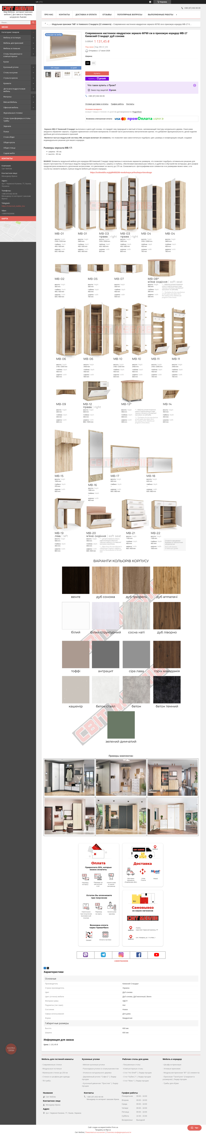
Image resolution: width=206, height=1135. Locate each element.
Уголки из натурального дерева (97, 1072)
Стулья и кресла (10, 78)
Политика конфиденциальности (119, 1132)
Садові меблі (9, 153)
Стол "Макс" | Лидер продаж (136, 1080)
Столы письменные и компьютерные (12, 55)
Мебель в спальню (11, 48)
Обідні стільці (9, 148)
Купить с (97, 78)
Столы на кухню (10, 72)
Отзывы (107, 14)
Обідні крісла (9, 142)
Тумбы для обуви (171, 1083)
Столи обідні (8, 137)
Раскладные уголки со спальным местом (101, 1068)
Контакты (64, 14)
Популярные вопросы (129, 14)
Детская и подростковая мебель (14, 89)
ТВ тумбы (47, 1080)
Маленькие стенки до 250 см (55, 1072)
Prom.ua (115, 1127)
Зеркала (7, 126)
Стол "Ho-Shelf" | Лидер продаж (137, 1072)
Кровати (7, 83)
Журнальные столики (12, 113)
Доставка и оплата (86, 14)
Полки (6, 131)
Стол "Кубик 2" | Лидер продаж (137, 1076)
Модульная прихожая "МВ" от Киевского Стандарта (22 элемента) (81, 24)
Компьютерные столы (133, 1068)
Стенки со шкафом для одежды (56, 1076)
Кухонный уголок (11, 67)
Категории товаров (10, 32)
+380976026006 (121, 961)
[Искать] (33, 22)
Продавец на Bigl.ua (103, 1130)
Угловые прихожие (172, 1068)
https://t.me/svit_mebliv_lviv (13, 206)
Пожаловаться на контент (95, 1132)
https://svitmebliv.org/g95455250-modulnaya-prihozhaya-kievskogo (121, 172)
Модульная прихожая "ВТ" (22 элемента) (181, 1072)
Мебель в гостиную (12, 37)
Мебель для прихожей (13, 43)
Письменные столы (131, 1064)
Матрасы (7, 96)
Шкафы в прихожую (172, 1064)
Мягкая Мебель (10, 102)
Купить (97, 73)
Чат (194, 1128)
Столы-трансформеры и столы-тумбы (17, 119)
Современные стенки (52, 1064)
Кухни (6, 61)
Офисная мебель (10, 107)
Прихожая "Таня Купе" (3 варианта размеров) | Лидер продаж (179, 1078)
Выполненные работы (160, 14)
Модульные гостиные (52, 1068)
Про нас (48, 14)
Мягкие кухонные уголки (94, 1064)
